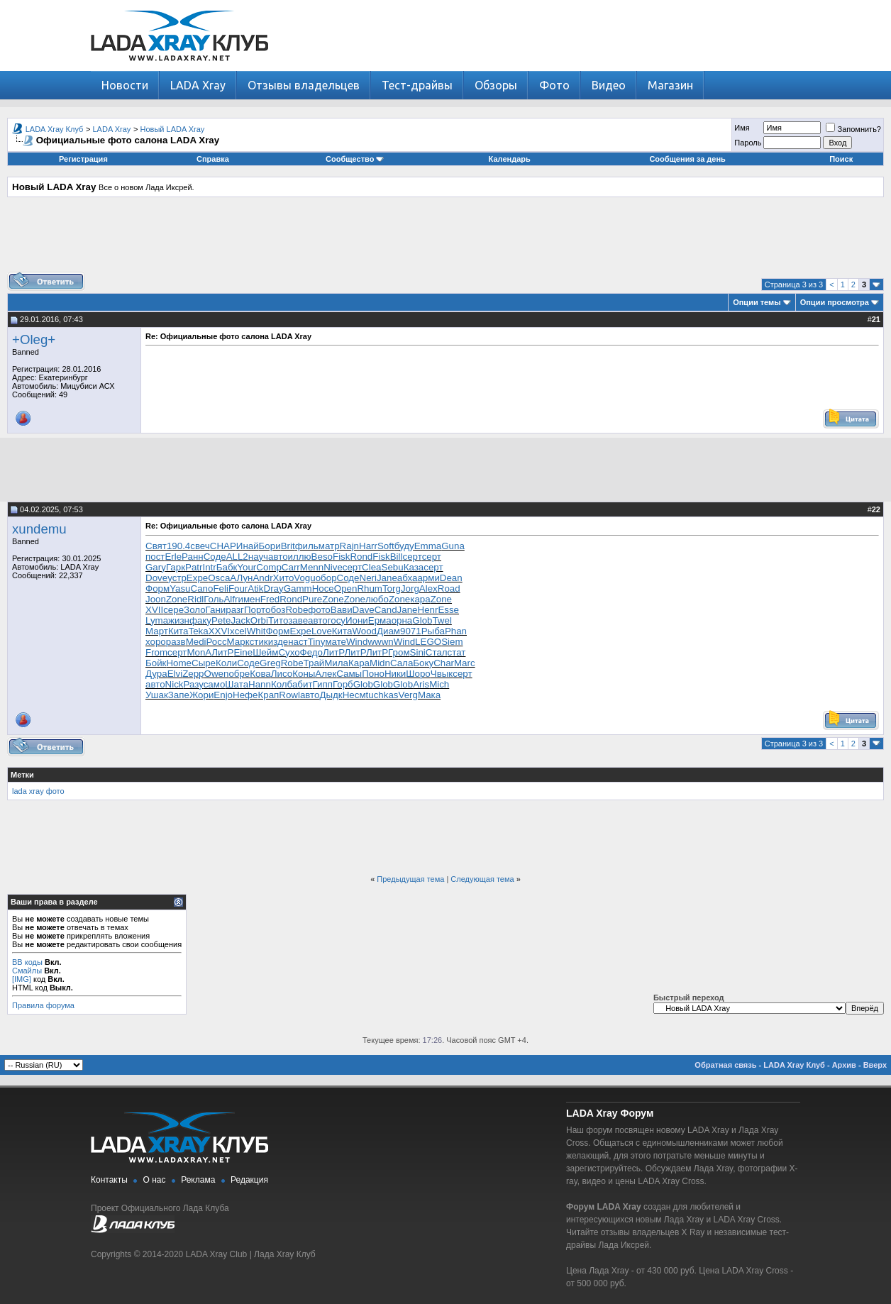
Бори (270, 546)
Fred (270, 599)
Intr (209, 567)
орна (402, 620)
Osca (219, 578)
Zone (176, 599)
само (215, 684)
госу (336, 620)
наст (298, 641)
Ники (395, 673)
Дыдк (330, 695)
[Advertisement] (445, 240)
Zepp (193, 673)
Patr (193, 567)
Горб (343, 684)
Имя (741, 127)
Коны (303, 673)
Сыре (204, 663)
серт (412, 556)
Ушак (156, 695)
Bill (396, 556)
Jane (387, 578)
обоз (275, 609)
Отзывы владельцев (304, 85)
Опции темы (756, 302)
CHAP (223, 546)
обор (326, 578)
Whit (256, 631)
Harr (368, 546)
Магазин (670, 85)
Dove (156, 578)
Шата (236, 684)
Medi (196, 641)
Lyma (156, 620)
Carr (291, 567)
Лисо (281, 673)
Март (156, 631)
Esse (448, 609)
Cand (386, 609)
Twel (441, 620)
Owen (216, 673)
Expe (197, 578)
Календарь (510, 159)
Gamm (298, 588)
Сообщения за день (687, 159)
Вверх (875, 1065)
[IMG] (21, 979)
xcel (238, 631)
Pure (312, 599)
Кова (260, 673)
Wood (364, 631)
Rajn (349, 546)
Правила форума (43, 1005)
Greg (270, 663)
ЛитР (222, 652)
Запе (178, 695)
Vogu (304, 578)
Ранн (193, 556)
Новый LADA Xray (172, 129)
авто (278, 556)
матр (329, 546)
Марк (238, 641)
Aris (421, 684)
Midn (380, 663)
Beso (322, 556)
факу (200, 620)
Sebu (393, 567)
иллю (299, 556)
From (156, 652)
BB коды (27, 962)
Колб (281, 684)
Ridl (195, 599)
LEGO (428, 641)
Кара (359, 663)
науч (258, 556)
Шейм (265, 652)
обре (239, 673)
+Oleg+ (33, 339)
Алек (325, 673)
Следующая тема (482, 879)
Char (443, 663)
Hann (259, 684)
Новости (124, 85)
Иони (356, 620)
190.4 (178, 546)
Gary (155, 567)
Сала (401, 663)
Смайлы (27, 970)
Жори (201, 695)
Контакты (109, 1180)
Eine (243, 652)
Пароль (747, 142)
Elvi (174, 673)
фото (319, 609)
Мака (429, 695)
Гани (216, 609)
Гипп (323, 684)
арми (428, 578)
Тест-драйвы (417, 85)
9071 (410, 631)
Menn (311, 567)
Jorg (410, 588)
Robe (296, 609)
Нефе (245, 695)
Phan (456, 631)
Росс (216, 641)
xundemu (39, 528)
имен (249, 599)
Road (449, 588)
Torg (391, 588)
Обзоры (496, 85)
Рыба (433, 631)
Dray (274, 588)
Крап (268, 695)
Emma (428, 546)
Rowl (289, 695)
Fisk (341, 556)
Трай (314, 663)
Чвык (442, 673)
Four (238, 588)
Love (321, 631)
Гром (398, 652)
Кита (178, 631)
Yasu (180, 588)
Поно (373, 673)
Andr (262, 578)
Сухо (288, 652)
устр (177, 578)
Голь (213, 599)
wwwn (380, 641)
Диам (388, 631)
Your (246, 567)
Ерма (380, 620)
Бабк (227, 567)
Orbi (259, 620)
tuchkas (382, 695)
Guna (453, 546)
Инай (247, 546)
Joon (155, 599)
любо (377, 599)
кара (420, 599)
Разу (194, 684)
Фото (554, 85)
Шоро (418, 673)
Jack (240, 620)
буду (404, 546)
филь (307, 546)
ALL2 (237, 556)
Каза (414, 567)
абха (407, 578)
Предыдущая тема (410, 879)
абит (302, 684)
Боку (423, 663)
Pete (221, 620)
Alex (428, 588)
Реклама (198, 1180)
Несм (354, 695)
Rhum (369, 588)
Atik (255, 588)
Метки (22, 774)
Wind (356, 641)
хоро (155, 641)
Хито (283, 578)
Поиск (841, 159)
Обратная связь (725, 1065)
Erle (173, 556)
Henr (428, 609)
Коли (226, 663)
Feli (220, 588)
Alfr (230, 599)
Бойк (155, 663)
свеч (200, 546)
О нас (154, 1180)
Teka (198, 631)
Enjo (223, 695)
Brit (288, 546)
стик (259, 641)
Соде (215, 556)
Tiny (317, 641)
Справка (213, 159)
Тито (278, 620)
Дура (156, 673)
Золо (195, 609)
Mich (439, 684)
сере (173, 609)
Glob (422, 620)
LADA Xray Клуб (55, 129)
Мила (336, 663)
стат (457, 652)
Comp (269, 567)
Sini (418, 652)
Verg (408, 695)
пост (155, 556)
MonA (199, 652)
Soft (385, 546)
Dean (451, 578)
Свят (156, 546)
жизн (178, 620)
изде (278, 641)
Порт (254, 609)
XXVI (219, 631)
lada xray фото (38, 791)
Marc (464, 663)
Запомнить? (853, 129)
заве (298, 620)
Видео (609, 85)
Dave (364, 609)
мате (335, 641)
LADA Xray (198, 85)
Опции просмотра (834, 302)
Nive (333, 567)
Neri (368, 578)
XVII (154, 609)
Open (346, 588)
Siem (452, 641)
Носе (323, 588)
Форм (157, 588)
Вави (342, 609)
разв (176, 641)
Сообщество (355, 159)
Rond (361, 556)
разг (235, 609)
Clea (371, 567)
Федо (311, 652)
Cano (202, 588)
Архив (844, 1065)
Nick (174, 684)
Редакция (249, 1180)
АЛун (241, 578)
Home (179, 663)
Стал (437, 652)
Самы (349, 673)
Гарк (175, 567)
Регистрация (83, 159)
